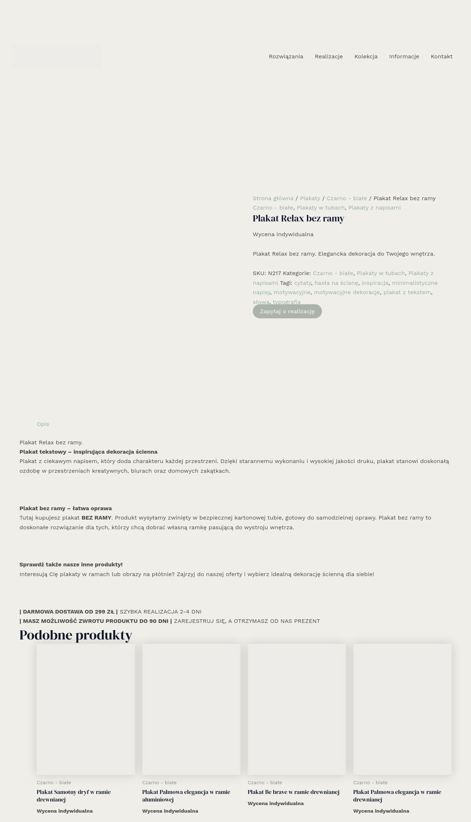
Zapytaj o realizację (287, 311)
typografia (287, 301)
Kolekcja (366, 56)
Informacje (404, 56)
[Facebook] (224, 799)
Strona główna (273, 198)
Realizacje (329, 56)
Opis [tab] (43, 320)
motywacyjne (292, 292)
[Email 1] (246, 799)
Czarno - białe (347, 198)
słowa (261, 301)
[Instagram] (235, 799)
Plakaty (310, 198)
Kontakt (442, 56)
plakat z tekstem (407, 292)
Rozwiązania (286, 56)
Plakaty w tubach (321, 207)
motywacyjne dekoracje (347, 292)
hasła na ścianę (336, 282)
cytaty (302, 282)
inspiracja (375, 282)
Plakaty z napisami (374, 207)
